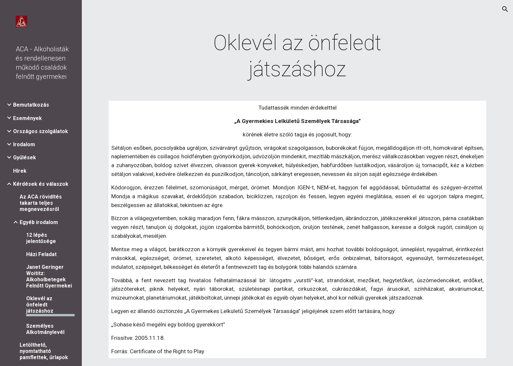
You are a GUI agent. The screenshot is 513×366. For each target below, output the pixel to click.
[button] (505, 9)
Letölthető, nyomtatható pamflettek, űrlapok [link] (44, 351)
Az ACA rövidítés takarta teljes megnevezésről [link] (41, 203)
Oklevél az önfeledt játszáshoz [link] (39, 304)
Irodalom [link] (24, 144)
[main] (297, 56)
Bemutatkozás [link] (31, 105)
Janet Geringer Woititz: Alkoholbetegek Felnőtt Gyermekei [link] (49, 276)
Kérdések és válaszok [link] (40, 184)
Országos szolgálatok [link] (40, 131)
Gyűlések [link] (24, 157)
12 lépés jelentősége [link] (41, 238)
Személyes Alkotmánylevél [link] (45, 329)
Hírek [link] (20, 171)
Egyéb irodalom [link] (39, 222)
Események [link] (27, 118)
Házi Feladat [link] (41, 254)
